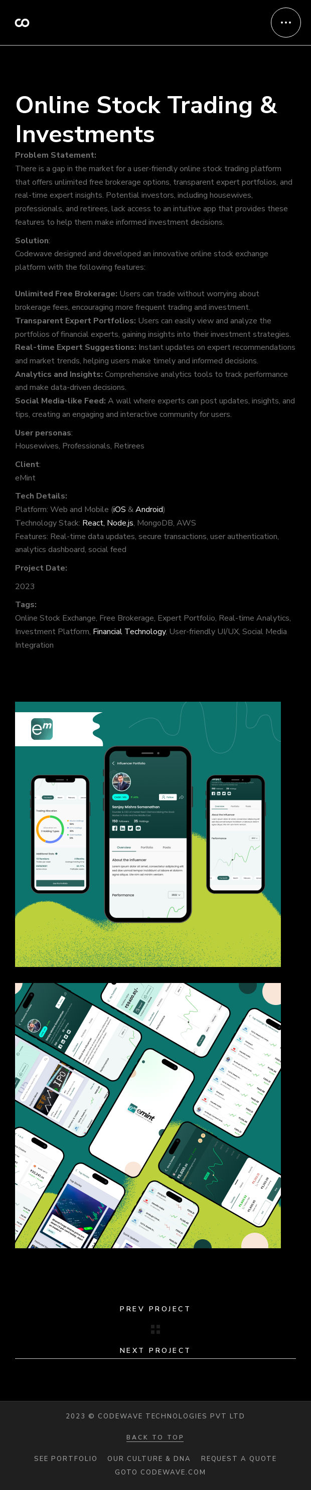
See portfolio (65, 1459)
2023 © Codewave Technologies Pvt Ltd (155, 1416)
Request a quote (239, 1459)
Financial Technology (129, 631)
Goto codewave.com (160, 1472)
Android (149, 509)
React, (93, 523)
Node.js (120, 523)
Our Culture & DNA (149, 1459)
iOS (119, 509)
